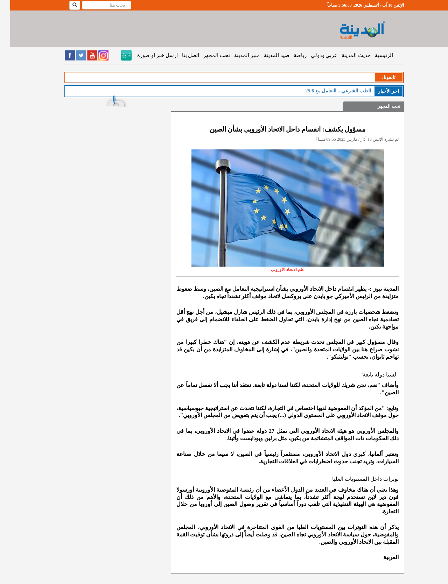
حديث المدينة (345, 55)
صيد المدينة (266, 55)
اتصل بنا (180, 55)
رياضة (290, 55)
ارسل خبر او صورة (147, 55)
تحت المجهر (206, 55)
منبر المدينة (237, 55)
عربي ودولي (314, 55)
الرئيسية (374, 55)
